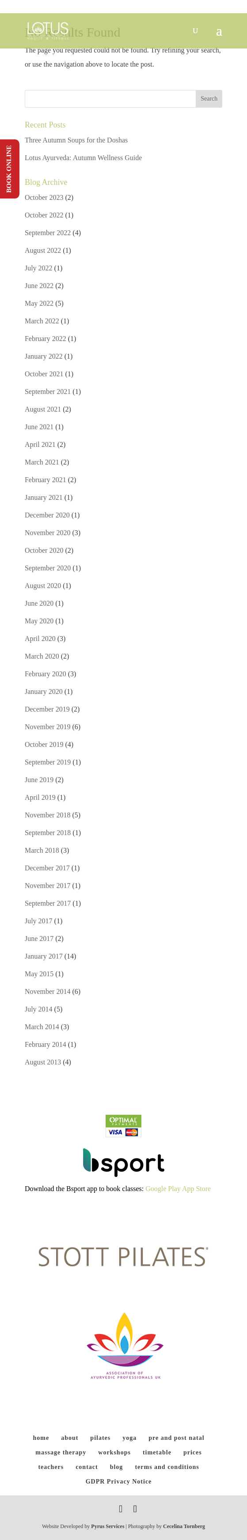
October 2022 (44, 215)
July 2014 (39, 1009)
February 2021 (45, 479)
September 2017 (48, 903)
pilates (100, 1438)
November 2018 (48, 815)
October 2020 (44, 550)
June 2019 (39, 779)
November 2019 (48, 727)
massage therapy (60, 1452)
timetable (157, 1452)
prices (192, 1452)
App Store (196, 1188)
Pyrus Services (108, 1526)
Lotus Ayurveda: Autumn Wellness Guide (83, 157)
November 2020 (48, 532)
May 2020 (39, 621)
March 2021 (42, 462)
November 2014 (48, 991)
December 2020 (47, 515)
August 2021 (43, 409)
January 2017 (44, 956)
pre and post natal (176, 1438)
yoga (129, 1438)
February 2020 (45, 674)
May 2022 (39, 303)
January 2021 (44, 497)
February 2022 (45, 338)
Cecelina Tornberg (184, 1526)
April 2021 (40, 444)
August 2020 (43, 585)
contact (87, 1467)
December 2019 (47, 709)
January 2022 (44, 356)
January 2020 (44, 691)
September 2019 (48, 762)
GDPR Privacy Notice (119, 1481)
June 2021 (39, 427)
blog (116, 1467)
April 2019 (40, 797)
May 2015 (39, 974)
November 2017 (48, 885)
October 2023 (44, 197)
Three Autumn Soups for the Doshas (76, 140)
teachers (51, 1467)
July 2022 (39, 268)
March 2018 (42, 850)
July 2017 (39, 921)
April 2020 (40, 638)
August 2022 (43, 250)
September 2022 (48, 232)
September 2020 (48, 568)
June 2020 (39, 603)
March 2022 (42, 321)
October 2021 (44, 374)
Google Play (163, 1188)
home (41, 1438)
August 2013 (43, 1062)
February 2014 (45, 1044)
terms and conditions (167, 1467)
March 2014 (42, 1026)
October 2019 (44, 744)
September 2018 (48, 832)
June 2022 (39, 285)
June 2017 (39, 938)
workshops (114, 1452)
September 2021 (48, 391)
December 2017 (47, 868)
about (69, 1438)
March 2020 (42, 656)
